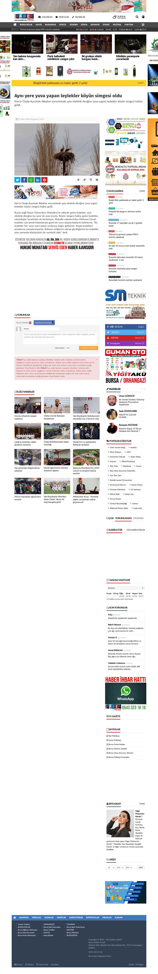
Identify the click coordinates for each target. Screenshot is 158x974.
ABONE (114, 338)
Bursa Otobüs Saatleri (118, 749)
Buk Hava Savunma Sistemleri (121, 471)
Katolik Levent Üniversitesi (120, 480)
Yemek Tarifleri (24, 924)
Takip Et (140, 332)
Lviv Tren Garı (114, 475)
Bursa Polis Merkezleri (27, 935)
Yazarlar (113, 389)
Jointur (134, 504)
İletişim (29, 965)
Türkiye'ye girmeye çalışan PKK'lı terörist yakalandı (40, 29)
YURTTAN (128, 25)
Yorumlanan (123, 518)
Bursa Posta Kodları (117, 744)
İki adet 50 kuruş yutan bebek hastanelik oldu (127, 247)
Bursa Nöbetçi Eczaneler (119, 757)
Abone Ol (139, 338)
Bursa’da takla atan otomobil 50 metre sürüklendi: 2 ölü (126, 258)
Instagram (115, 343)
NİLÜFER (112, 254)
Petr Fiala (113, 466)
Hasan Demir (135, 485)
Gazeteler (55, 965)
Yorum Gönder (23, 323)
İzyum (137, 466)
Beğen (141, 327)
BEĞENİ (115, 327)
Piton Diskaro (114, 452)
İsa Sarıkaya (134, 490)
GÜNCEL (62, 25)
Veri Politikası (114, 736)
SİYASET (106, 25)
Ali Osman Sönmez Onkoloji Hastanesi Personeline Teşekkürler (131, 402)
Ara (141, 867)
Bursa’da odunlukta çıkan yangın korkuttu (123, 270)
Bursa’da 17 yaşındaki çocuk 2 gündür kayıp (125, 224)
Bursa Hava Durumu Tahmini (121, 753)
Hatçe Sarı (128, 494)
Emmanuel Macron (117, 485)
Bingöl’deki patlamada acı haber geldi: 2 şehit (60, 83)
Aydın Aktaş (134, 457)
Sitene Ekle (42, 965)
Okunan (138, 518)
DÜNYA (84, 25)
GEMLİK (112, 208)
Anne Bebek (48, 935)
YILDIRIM (71, 924)
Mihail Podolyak (127, 461)
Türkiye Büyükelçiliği (117, 504)
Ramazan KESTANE (128, 425)
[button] (125, 588)
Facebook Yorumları (44, 322)
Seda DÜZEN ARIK (128, 411)
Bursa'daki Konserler (26, 933)
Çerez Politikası (115, 740)
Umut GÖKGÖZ (127, 396)
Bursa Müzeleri (73, 933)
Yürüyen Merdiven (116, 490)
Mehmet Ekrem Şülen (118, 508)
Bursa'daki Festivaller (52, 927)
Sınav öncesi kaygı (116, 447)
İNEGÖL (112, 242)
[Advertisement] (57, 279)
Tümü (142, 191)
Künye (18, 965)
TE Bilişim (139, 965)
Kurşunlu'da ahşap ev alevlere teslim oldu (125, 213)
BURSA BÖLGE (26, 25)
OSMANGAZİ (114, 220)
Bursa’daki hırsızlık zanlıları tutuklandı (125, 280)
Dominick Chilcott (116, 457)
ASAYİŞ (39, 25)
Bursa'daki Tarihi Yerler (76, 927)
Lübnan (112, 461)
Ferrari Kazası (114, 499)
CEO (127, 452)
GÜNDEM (74, 25)
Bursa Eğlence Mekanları (27, 930)
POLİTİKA (117, 25)
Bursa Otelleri (49, 930)
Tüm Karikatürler (135, 530)
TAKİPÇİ (115, 332)
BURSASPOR (50, 25)
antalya (132, 447)
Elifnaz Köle (114, 494)
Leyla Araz (136, 508)
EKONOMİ (95, 25)
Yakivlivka (126, 466)
